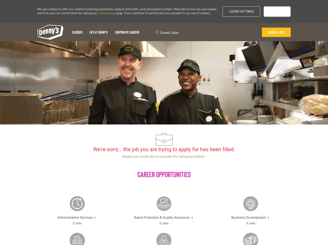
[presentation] (276, 32)
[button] (241, 11)
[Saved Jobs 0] (166, 32)
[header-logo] (50, 32)
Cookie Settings (106, 13)
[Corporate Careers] (127, 32)
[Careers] (77, 32)
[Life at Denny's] (98, 32)
